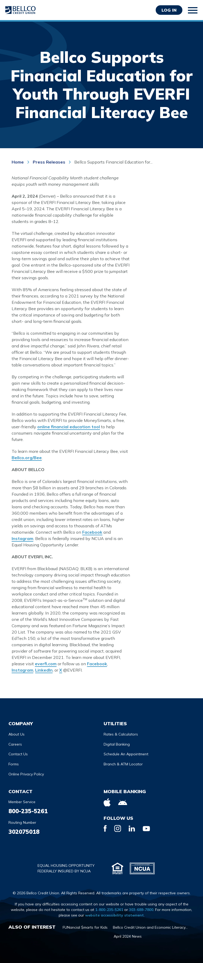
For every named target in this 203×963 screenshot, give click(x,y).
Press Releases (49, 162)
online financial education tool (68, 426)
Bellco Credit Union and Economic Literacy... (150, 927)
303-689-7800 (141, 909)
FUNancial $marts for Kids (85, 927)
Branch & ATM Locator (123, 764)
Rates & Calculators (121, 734)
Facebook (92, 532)
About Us (16, 734)
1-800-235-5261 (109, 909)
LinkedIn (44, 670)
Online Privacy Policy (26, 774)
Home (18, 162)
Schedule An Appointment (126, 754)
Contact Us (18, 754)
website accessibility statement (114, 915)
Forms (13, 764)
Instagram (22, 538)
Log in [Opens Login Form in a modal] (169, 10)
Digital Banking (117, 744)
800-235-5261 (28, 811)
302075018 (23, 831)
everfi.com (46, 663)
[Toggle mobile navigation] (193, 10)
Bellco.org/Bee (27, 457)
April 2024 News (128, 936)
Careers (15, 744)
